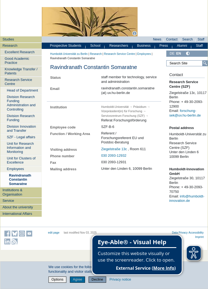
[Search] (205, 63)
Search (187, 39)
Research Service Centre (18, 82)
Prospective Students (65, 46)
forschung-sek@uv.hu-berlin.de (185, 113)
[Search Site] (187, 63)
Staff (201, 39)
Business (144, 46)
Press (164, 46)
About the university (17, 207)
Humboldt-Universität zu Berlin (68, 53)
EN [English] (178, 53)
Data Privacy (180, 232)
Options (57, 279)
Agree (77, 279)
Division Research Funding (21, 118)
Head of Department (22, 90)
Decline (97, 279)
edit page (53, 232)
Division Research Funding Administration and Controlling (21, 103)
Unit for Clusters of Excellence (21, 160)
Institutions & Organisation (12, 192)
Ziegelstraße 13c (114, 149)
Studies (8, 39)
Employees (15, 169)
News (157, 39)
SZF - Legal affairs (21, 137)
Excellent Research (19, 52)
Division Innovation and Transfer (21, 128)
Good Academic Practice (17, 60)
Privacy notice (120, 279)
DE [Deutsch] (172, 53)
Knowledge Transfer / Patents (21, 71)
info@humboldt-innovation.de (186, 198)
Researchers (118, 46)
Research (9, 45)
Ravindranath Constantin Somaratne (20, 179)
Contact (171, 39)
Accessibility (196, 232)
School (95, 46)
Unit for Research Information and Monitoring (20, 148)
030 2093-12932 (113, 155)
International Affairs (17, 214)
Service (8, 201)
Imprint (199, 236)
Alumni (182, 46)
